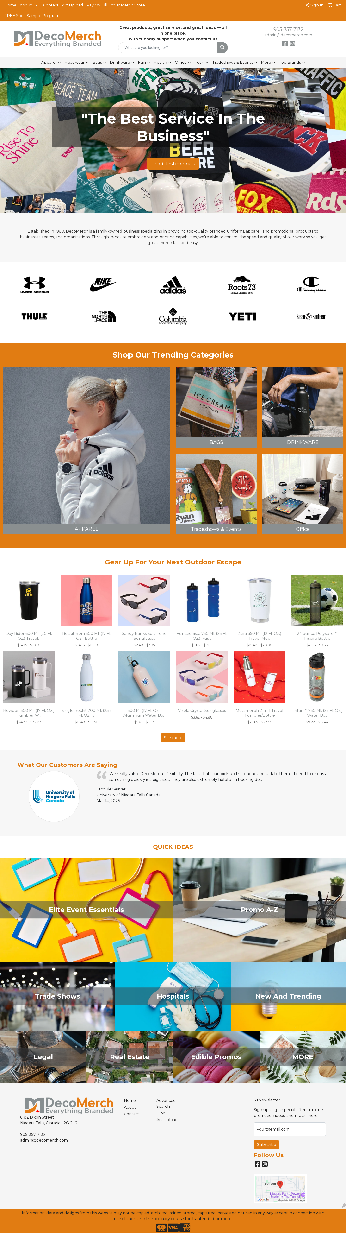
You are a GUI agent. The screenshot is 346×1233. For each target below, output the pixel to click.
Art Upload (72, 5)
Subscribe (266, 1144)
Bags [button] (97, 62)
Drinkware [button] (120, 62)
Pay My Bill (96, 5)
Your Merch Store (128, 5)
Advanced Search (166, 1103)
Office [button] (181, 62)
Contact (51, 5)
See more (173, 737)
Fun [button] (142, 62)
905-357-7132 (288, 29)
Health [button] (160, 62)
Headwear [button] (75, 62)
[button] (26, 140)
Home (10, 5)
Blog (161, 1113)
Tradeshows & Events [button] (232, 62)
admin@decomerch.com (288, 35)
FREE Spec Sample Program (32, 15)
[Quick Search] (168, 47)
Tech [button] (199, 62)
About (26, 5)
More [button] (266, 62)
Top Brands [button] (290, 62)
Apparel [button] (49, 62)
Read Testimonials (173, 164)
